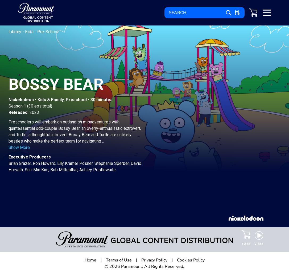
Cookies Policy (191, 260)
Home (90, 260)
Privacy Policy (154, 260)
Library (15, 31)
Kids (30, 31)
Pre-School (47, 31)
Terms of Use (119, 260)
